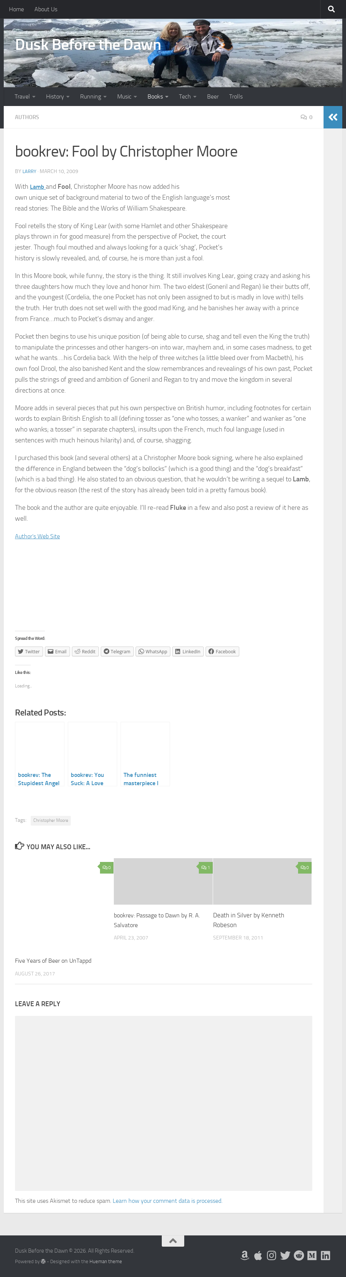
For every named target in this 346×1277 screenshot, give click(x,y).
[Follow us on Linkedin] (326, 1255)
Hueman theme (105, 1261)
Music (124, 96)
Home (16, 9)
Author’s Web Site (40, 536)
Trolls (236, 96)
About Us (45, 9)
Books (155, 96)
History (55, 96)
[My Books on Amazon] (245, 1255)
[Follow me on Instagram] (272, 1255)
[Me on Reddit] (299, 1255)
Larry (30, 171)
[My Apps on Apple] (258, 1255)
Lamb (39, 186)
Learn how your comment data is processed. (167, 1200)
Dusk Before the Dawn (88, 44)
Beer (213, 96)
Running (90, 96)
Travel (22, 96)
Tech (185, 96)
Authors (28, 117)
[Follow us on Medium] (312, 1255)
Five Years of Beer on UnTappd (56, 960)
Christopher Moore (50, 820)
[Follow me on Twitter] (285, 1255)
